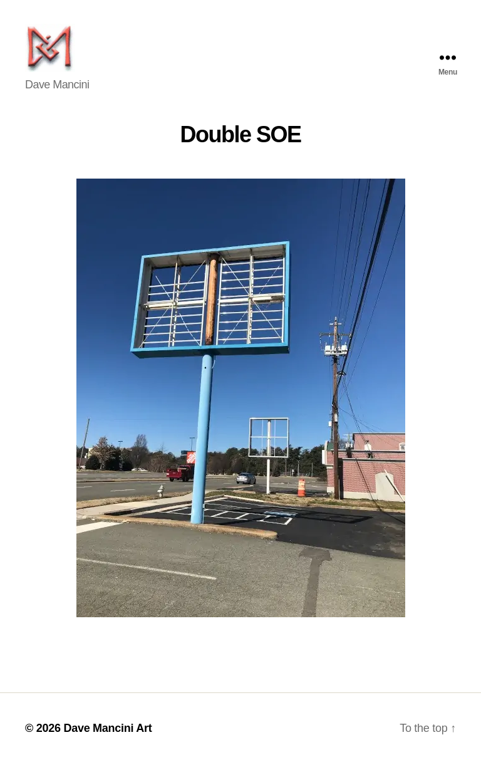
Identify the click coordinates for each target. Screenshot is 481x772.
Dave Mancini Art (107, 736)
